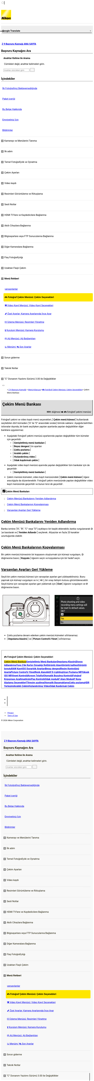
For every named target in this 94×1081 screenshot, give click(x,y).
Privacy (10, 713)
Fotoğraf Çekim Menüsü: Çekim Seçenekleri (29, 297)
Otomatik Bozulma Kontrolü (57, 675)
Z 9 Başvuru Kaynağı (17, 390)
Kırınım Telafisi (36, 675)
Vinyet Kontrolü (20, 675)
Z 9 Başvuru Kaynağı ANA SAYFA (19, 44)
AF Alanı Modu (64, 679)
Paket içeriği (8, 98)
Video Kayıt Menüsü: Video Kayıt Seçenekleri (29, 305)
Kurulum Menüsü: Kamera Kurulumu (24, 330)
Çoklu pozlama (77, 682)
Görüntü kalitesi (69, 665)
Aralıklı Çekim (21, 686)
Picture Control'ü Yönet (23, 672)
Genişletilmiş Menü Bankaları (41, 661)
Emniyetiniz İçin (10, 119)
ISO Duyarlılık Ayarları (33, 668)
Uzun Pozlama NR (72, 672)
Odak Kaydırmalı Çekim (62, 686)
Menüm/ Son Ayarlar (18, 346)
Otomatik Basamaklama (56, 682)
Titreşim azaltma (35, 682)
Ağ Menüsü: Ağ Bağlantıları (20, 338)
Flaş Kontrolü (38, 679)
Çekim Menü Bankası (15, 661)
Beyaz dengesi (52, 668)
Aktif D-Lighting (54, 672)
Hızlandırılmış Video (39, 686)
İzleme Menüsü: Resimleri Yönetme (24, 322)
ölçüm (28, 679)
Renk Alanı (40, 672)
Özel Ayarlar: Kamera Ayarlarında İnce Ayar (28, 313)
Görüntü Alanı (54, 665)
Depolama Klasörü (66, 661)
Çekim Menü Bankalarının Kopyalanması (28, 504)
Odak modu (51, 679)
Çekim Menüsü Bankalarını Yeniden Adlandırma (31, 498)
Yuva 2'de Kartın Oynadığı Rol (31, 665)
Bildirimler (7, 130)
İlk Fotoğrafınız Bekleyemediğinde (19, 88)
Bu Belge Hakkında (12, 109)
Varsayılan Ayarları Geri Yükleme (23, 510)
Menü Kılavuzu (34, 390)
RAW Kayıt (16, 668)
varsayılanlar (11, 289)
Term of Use (12, 715)
